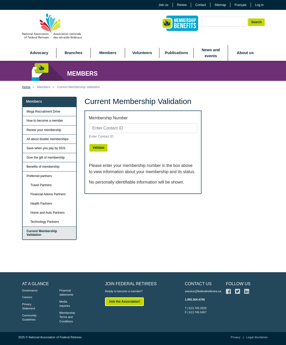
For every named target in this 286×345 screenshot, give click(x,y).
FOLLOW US (238, 284)
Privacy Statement (28, 306)
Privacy (235, 337)
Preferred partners (39, 176)
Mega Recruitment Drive (43, 111)
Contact (200, 5)
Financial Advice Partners (48, 194)
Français (240, 5)
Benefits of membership (43, 166)
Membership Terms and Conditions (67, 317)
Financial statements (66, 292)
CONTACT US (198, 284)
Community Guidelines (29, 317)
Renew (182, 5)
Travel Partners (41, 185)
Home (26, 87)
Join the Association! (124, 301)
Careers (27, 297)
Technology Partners (44, 222)
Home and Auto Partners (47, 212)
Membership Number (108, 118)
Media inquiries (64, 304)
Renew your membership (44, 130)
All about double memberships (47, 139)
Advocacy (39, 52)
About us (245, 52)
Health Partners (41, 203)
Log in (259, 5)
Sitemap (220, 5)
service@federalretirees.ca (203, 291)
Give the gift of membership (46, 157)
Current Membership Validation (42, 233)
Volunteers (142, 52)
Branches (73, 52)
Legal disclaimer (257, 337)
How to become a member (45, 120)
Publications (176, 52)
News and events (211, 53)
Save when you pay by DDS (46, 148)
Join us (163, 5)
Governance (30, 290)
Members (107, 52)
